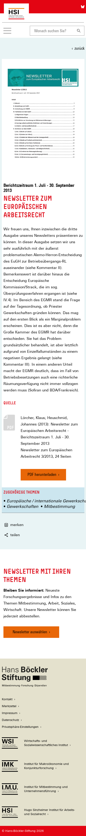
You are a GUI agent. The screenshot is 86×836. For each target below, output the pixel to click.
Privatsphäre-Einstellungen (20, 727)
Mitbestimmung (59, 506)
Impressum (9, 713)
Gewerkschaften (22, 506)
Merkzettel (9, 706)
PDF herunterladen (42, 474)
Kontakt (7, 699)
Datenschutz (10, 720)
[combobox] (51, 31)
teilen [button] (12, 535)
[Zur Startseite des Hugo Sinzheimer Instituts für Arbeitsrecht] (16, 17)
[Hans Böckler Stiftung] (25, 685)
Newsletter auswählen (30, 631)
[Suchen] (78, 31)
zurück (79, 48)
